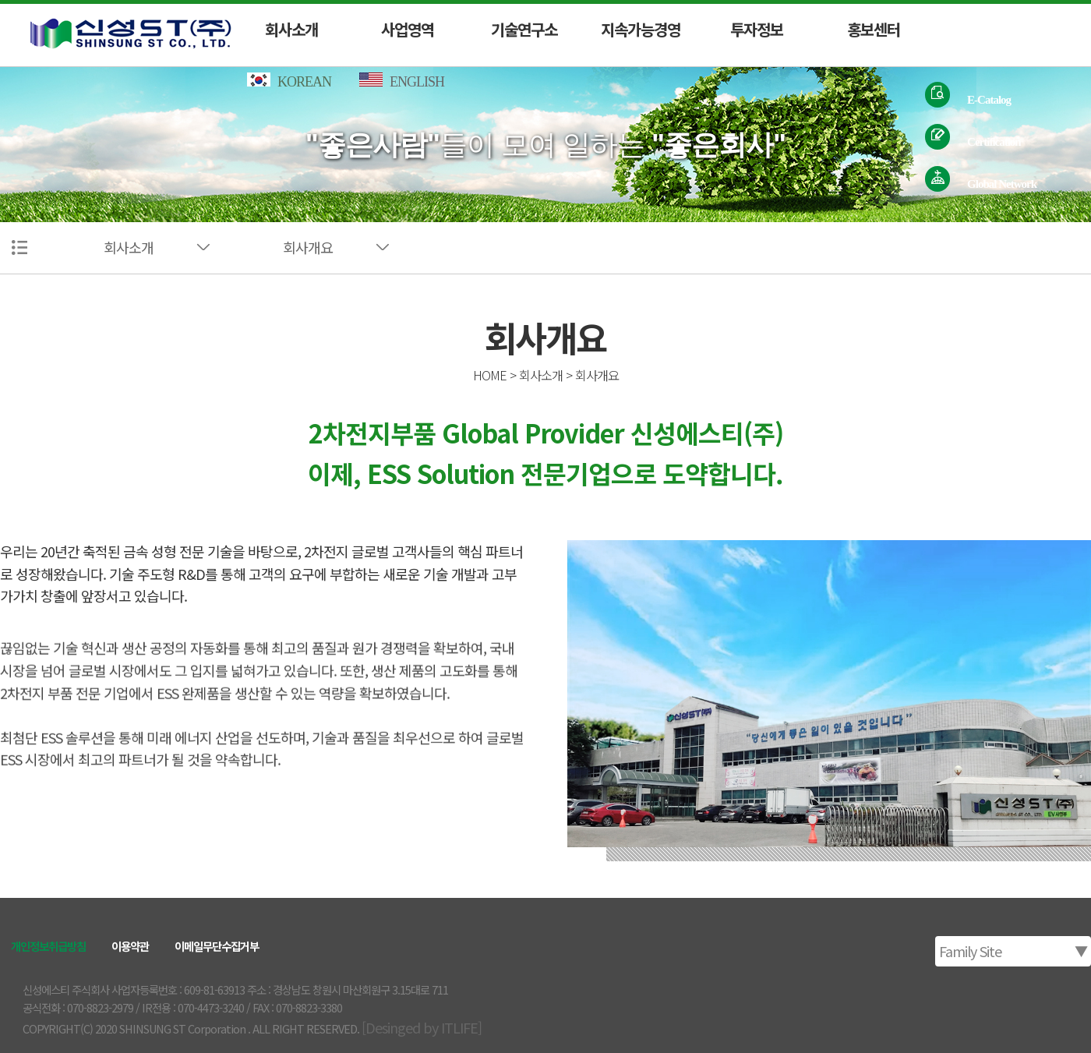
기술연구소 (524, 29)
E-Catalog (989, 99)
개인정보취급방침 (48, 946)
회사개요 (308, 247)
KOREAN (290, 82)
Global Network (1001, 183)
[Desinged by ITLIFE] (422, 1027)
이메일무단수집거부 (217, 946)
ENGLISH (406, 82)
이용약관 (130, 946)
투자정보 (756, 29)
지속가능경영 (640, 29)
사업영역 (407, 29)
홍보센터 (872, 29)
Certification (994, 141)
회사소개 (291, 29)
